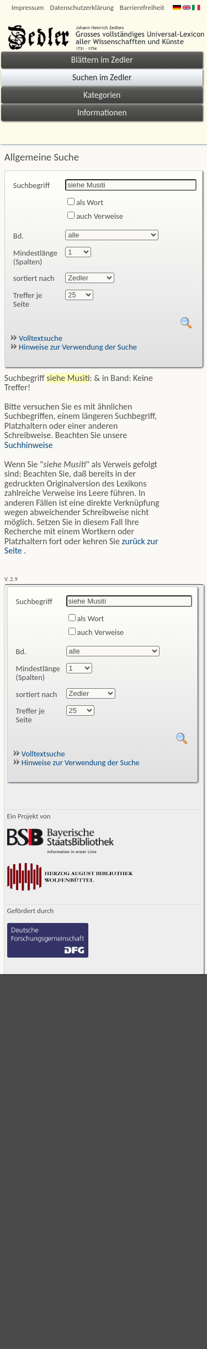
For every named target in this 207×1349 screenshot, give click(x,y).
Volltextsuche (36, 338)
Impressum (28, 7)
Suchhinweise (28, 445)
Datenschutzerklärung (81, 7)
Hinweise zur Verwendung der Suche (73, 347)
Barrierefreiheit (142, 7)
